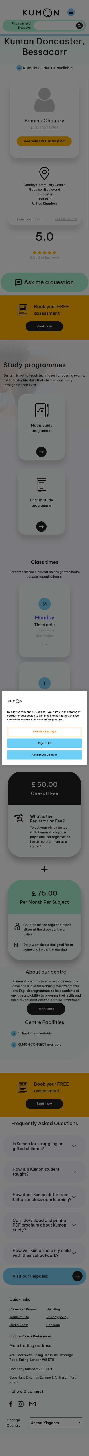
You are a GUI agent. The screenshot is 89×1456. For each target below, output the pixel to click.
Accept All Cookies (44, 754)
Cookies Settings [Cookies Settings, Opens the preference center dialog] (44, 731)
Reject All (44, 743)
